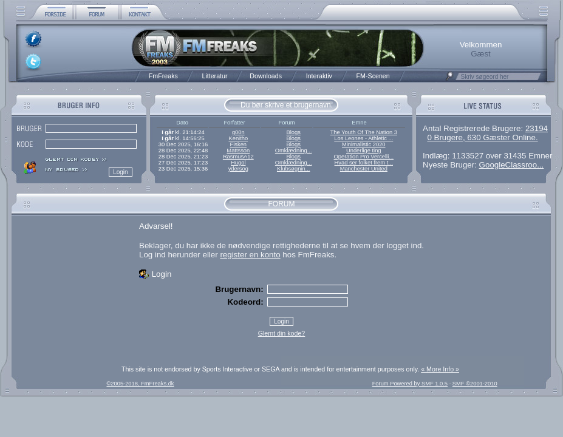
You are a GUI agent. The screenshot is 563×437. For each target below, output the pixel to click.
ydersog (238, 169)
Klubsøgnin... (293, 169)
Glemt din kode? (281, 333)
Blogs (293, 132)
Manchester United (363, 169)
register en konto (250, 254)
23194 (536, 128)
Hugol (238, 163)
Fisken (238, 144)
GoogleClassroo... (511, 164)
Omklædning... (293, 150)
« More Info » (440, 369)
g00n (238, 132)
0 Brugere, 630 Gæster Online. (482, 137)
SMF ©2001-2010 (474, 384)
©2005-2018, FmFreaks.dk (140, 384)
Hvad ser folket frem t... (364, 163)
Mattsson (238, 150)
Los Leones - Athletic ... (363, 138)
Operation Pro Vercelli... (364, 157)
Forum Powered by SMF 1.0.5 (410, 384)
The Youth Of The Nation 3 (363, 132)
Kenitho (238, 138)
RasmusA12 (238, 157)
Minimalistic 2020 (364, 144)
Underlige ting (363, 150)
